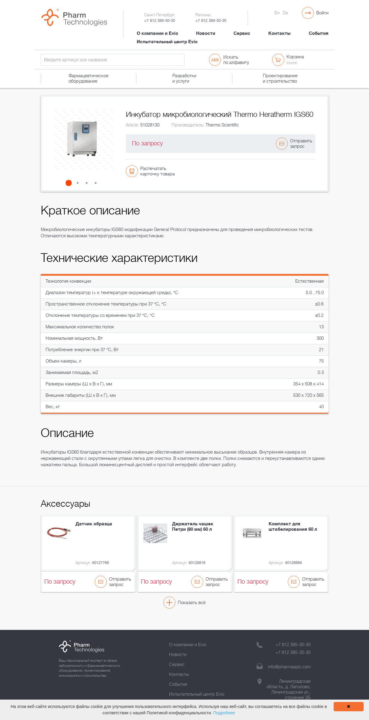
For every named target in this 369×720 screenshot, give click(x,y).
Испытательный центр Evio (167, 36)
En (277, 13)
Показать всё (192, 611)
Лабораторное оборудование (89, 89)
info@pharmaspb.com (289, 667)
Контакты (279, 28)
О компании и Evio (157, 28)
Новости (205, 28)
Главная (48, 89)
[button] (70, 191)
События (319, 28)
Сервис (242, 28)
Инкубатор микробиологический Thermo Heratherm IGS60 (175, 89)
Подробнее (224, 712)
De (285, 13)
